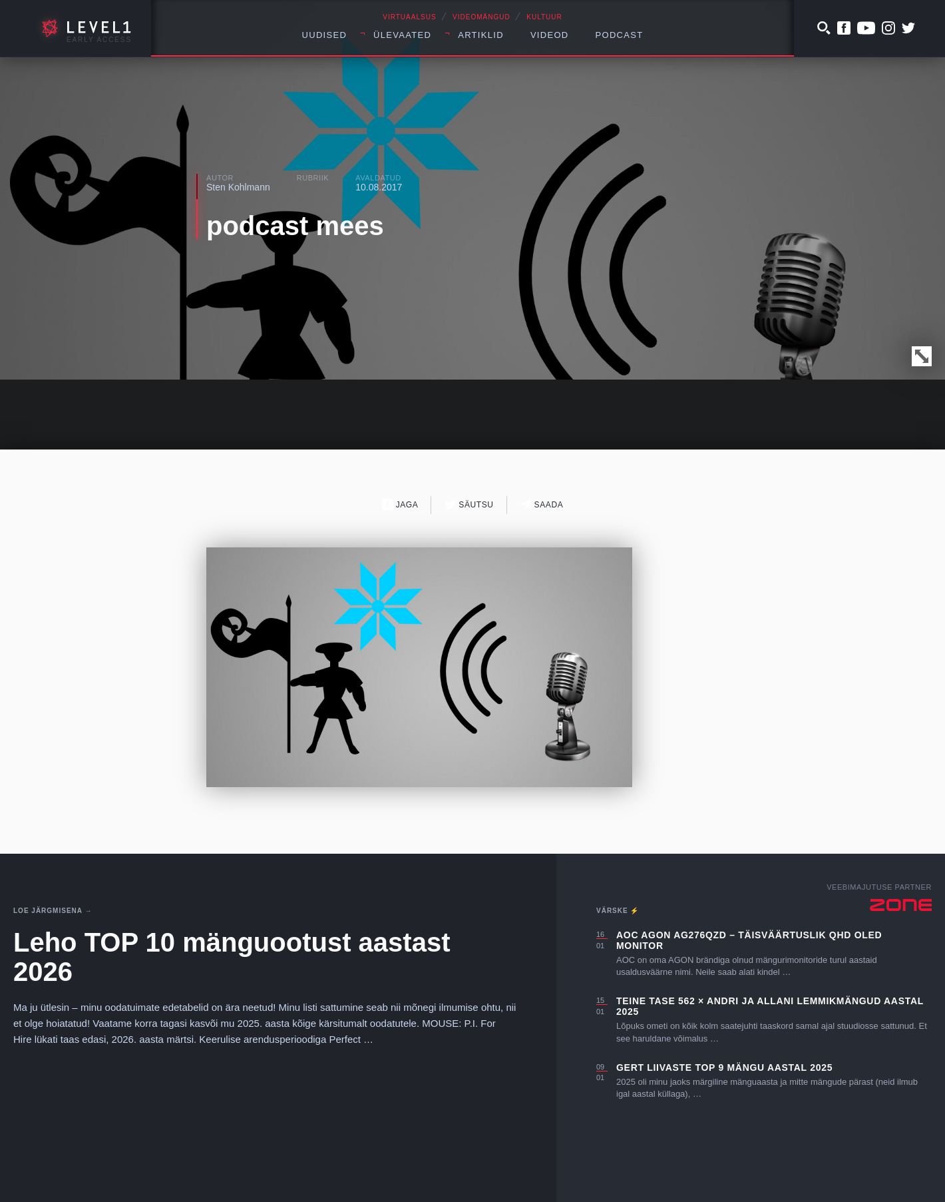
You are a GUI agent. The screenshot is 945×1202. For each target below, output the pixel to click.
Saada (542, 504)
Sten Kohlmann (238, 187)
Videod (549, 35)
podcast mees (295, 225)
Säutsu (469, 504)
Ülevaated (402, 35)
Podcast (620, 35)
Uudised (324, 35)
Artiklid (481, 35)
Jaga (400, 504)
